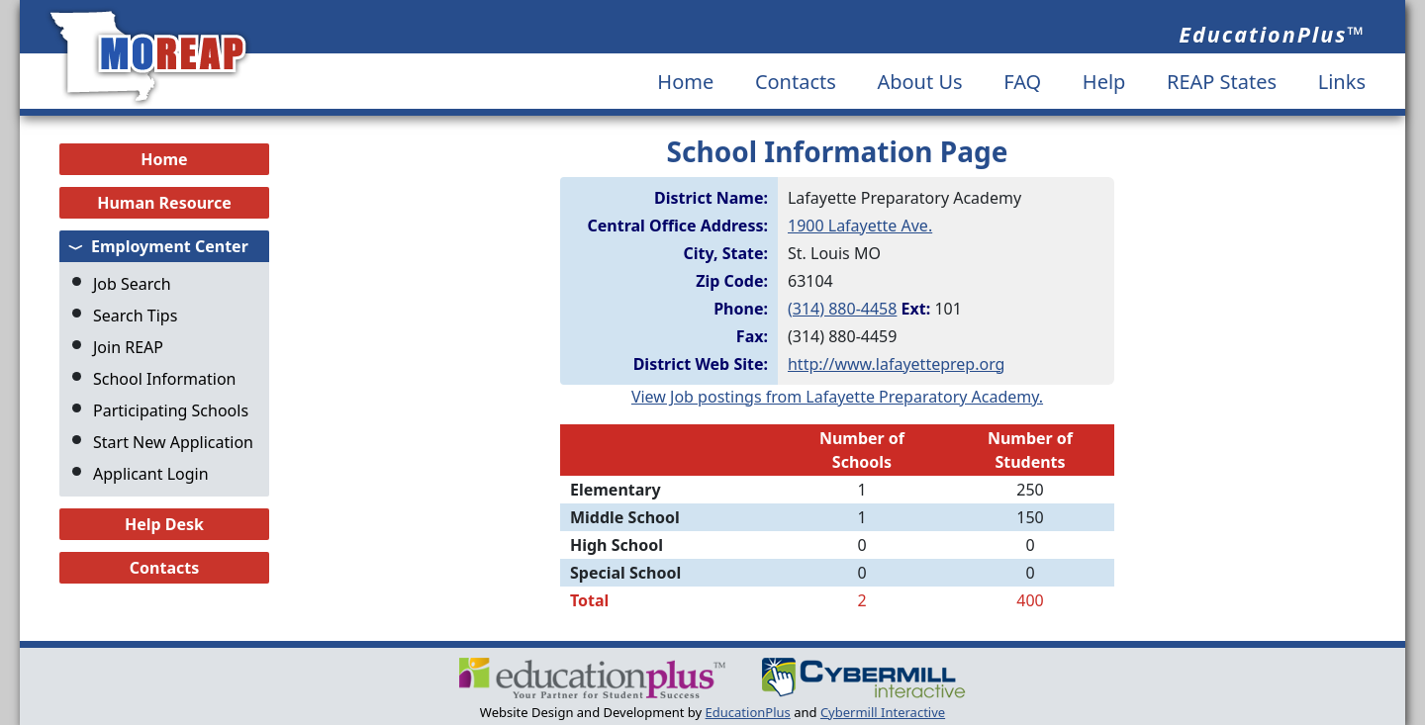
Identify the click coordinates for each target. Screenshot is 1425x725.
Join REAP (128, 347)
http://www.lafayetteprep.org (896, 364)
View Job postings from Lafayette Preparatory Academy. (837, 397)
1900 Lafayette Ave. (860, 225)
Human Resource (164, 203)
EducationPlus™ (1272, 34)
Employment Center (169, 246)
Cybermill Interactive (882, 712)
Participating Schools (170, 410)
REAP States (1222, 81)
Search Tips (135, 315)
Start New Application (173, 442)
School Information (165, 379)
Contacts (795, 81)
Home (685, 81)
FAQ (1022, 81)
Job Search (132, 284)
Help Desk (164, 524)
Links (1342, 81)
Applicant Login (151, 474)
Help (1104, 81)
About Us (919, 81)
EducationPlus (748, 712)
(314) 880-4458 (842, 308)
